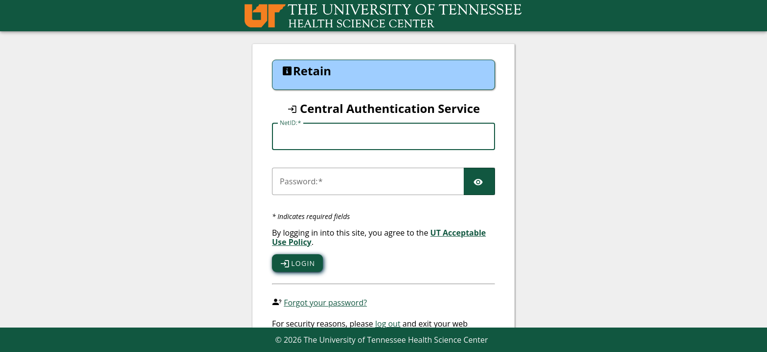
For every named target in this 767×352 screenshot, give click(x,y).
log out (388, 323)
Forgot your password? (325, 302)
